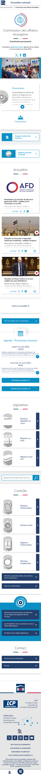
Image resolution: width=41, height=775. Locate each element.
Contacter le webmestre (11, 763)
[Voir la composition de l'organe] (20, 119)
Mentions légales (8, 761)
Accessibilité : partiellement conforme (26, 761)
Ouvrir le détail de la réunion (20, 352)
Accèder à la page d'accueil (3, 3)
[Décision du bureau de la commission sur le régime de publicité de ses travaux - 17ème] (20, 615)
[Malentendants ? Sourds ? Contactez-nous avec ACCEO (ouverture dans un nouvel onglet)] (19, 731)
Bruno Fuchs (18, 47)
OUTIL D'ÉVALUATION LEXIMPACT (20, 755)
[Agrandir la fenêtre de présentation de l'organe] (22, 107)
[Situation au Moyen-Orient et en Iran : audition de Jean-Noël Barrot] (20, 275)
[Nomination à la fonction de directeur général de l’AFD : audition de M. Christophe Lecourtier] (20, 195)
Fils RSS (22, 763)
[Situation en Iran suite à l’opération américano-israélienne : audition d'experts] (20, 235)
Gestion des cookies (31, 763)
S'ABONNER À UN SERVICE (20, 751)
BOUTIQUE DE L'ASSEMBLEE (20, 744)
